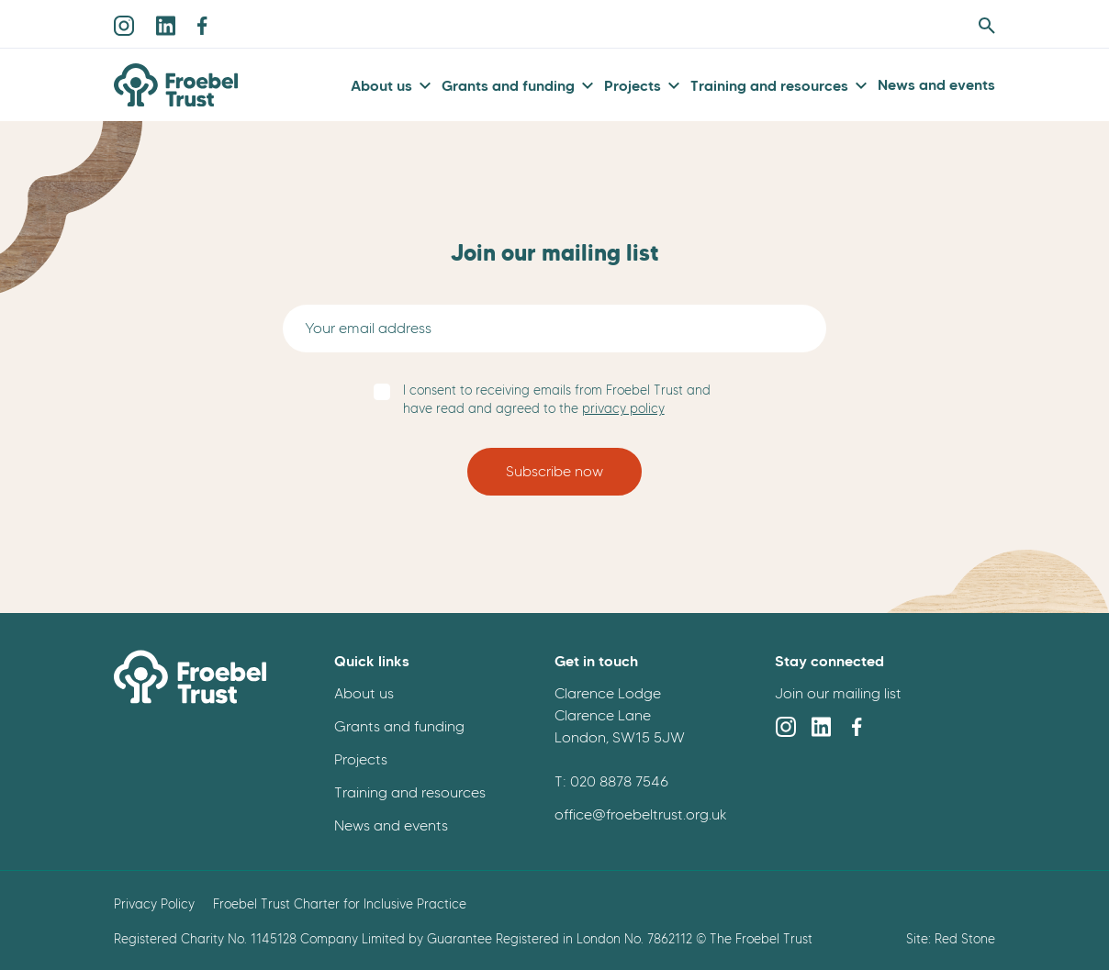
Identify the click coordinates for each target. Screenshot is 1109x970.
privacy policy (623, 409)
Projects (632, 85)
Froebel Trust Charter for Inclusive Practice (339, 904)
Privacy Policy (154, 904)
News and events (936, 84)
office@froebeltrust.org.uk (640, 814)
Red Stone (965, 939)
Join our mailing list (838, 693)
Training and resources (769, 85)
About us (381, 85)
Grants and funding (508, 85)
